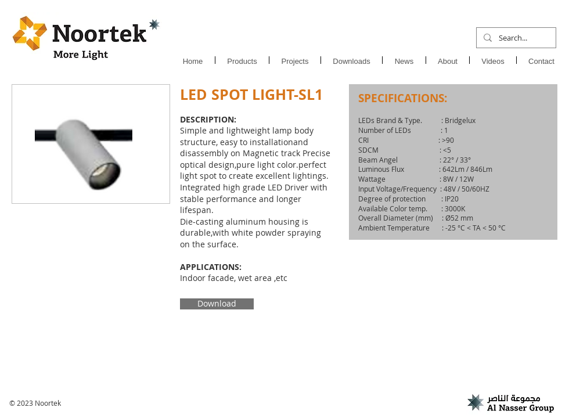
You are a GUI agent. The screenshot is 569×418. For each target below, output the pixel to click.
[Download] (217, 303)
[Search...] (515, 38)
